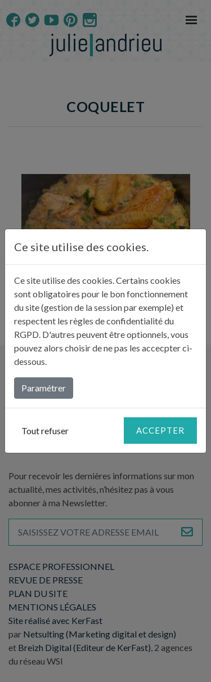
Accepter (160, 430)
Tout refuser (45, 430)
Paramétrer (43, 387)
